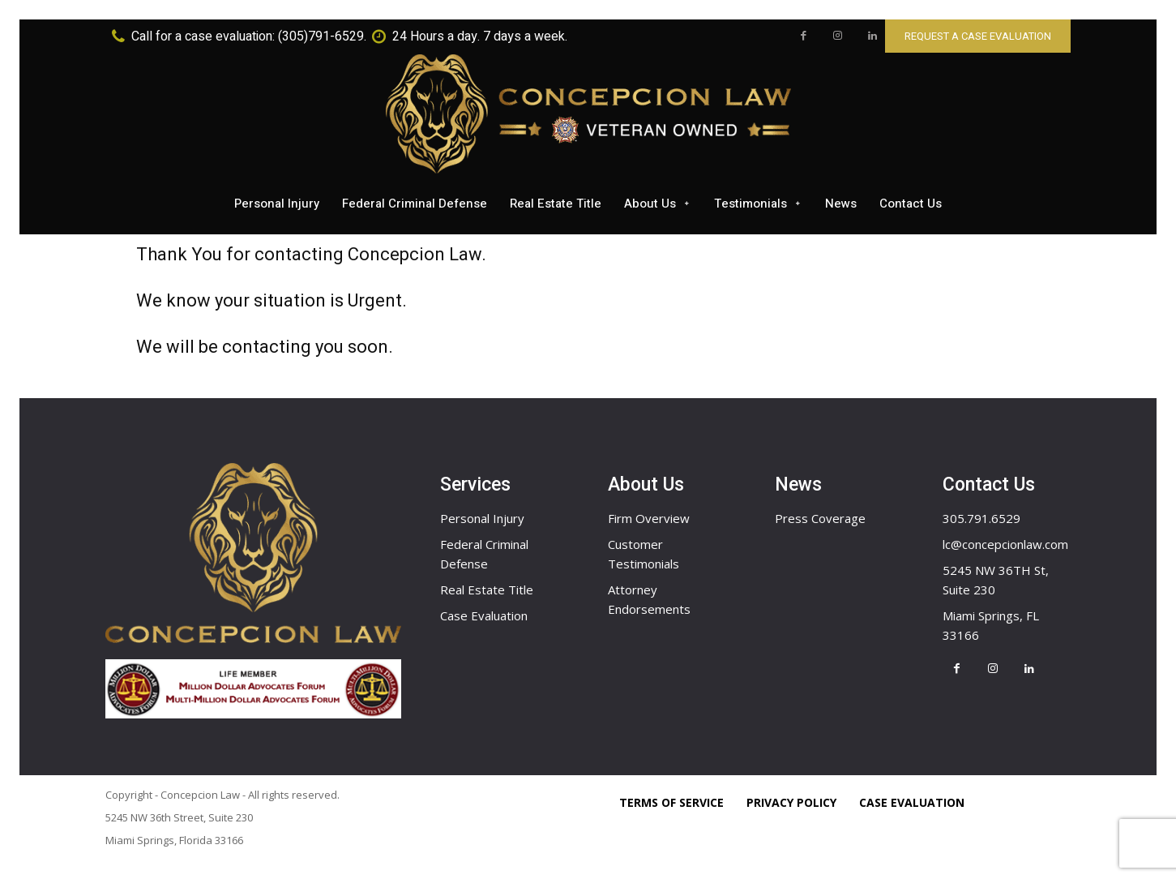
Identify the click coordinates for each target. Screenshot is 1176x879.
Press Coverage (820, 518)
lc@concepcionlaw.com (1005, 544)
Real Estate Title (486, 589)
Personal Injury (482, 518)
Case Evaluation (484, 615)
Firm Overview (649, 518)
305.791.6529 (981, 518)
